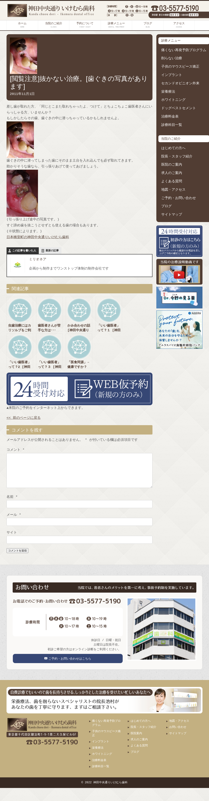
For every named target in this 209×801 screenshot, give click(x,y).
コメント (15, 450)
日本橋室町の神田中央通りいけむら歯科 (38, 237)
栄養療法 (168, 91)
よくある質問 (171, 181)
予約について (84, 25)
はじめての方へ (173, 148)
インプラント (171, 75)
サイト (12, 538)
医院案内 (136, 746)
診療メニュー (116, 25)
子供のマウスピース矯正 (180, 66)
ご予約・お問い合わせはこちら (69, 668)
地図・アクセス (173, 189)
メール (14, 521)
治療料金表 (170, 116)
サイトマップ (171, 214)
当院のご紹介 (53, 25)
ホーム (22, 25)
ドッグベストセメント (178, 108)
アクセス (179, 25)
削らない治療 (171, 58)
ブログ (147, 25)
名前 (12, 503)
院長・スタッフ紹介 (176, 156)
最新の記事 (52, 251)
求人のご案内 (171, 173)
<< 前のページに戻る (24, 418)
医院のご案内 (171, 164)
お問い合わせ (177, 740)
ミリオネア (37, 259)
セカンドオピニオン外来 (180, 83)
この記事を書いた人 (24, 251)
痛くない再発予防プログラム (183, 50)
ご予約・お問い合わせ (178, 198)
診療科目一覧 (171, 125)
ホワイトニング (173, 100)
